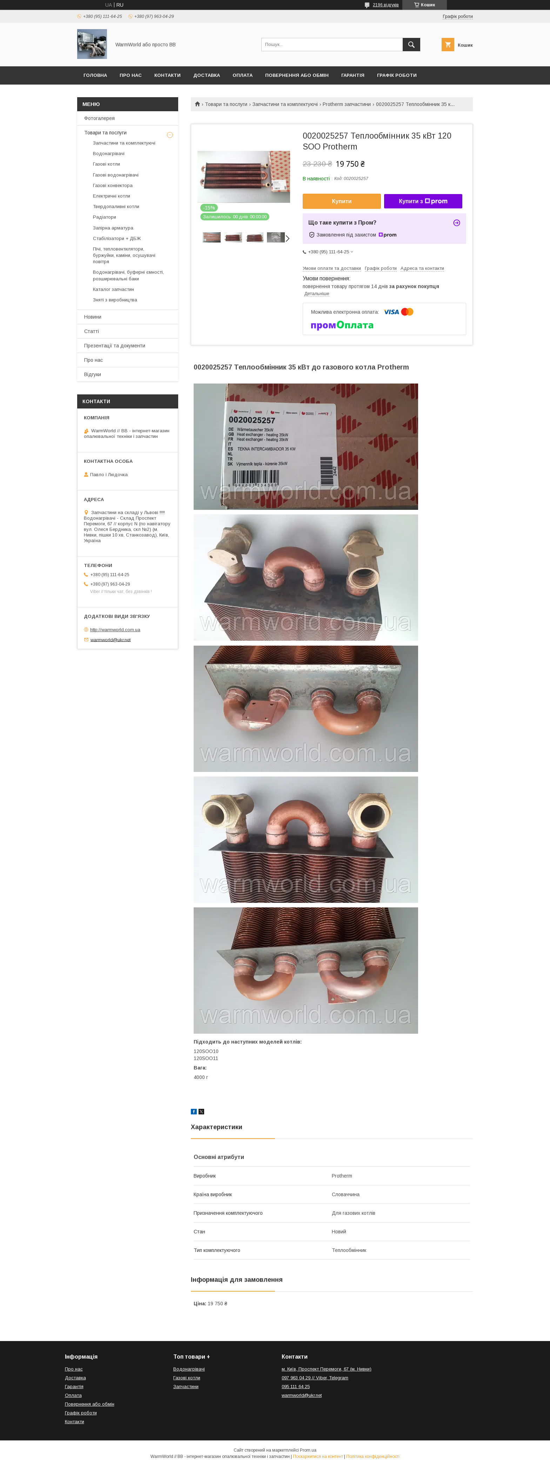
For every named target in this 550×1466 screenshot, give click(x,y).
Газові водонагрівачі (116, 175)
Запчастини (186, 1386)
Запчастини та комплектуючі (285, 104)
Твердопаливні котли (116, 206)
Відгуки (92, 374)
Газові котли (106, 164)
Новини (92, 317)
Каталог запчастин (113, 289)
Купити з (423, 201)
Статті (91, 331)
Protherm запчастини (347, 104)
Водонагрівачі (109, 153)
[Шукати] (411, 44)
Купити (342, 201)
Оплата (243, 75)
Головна (95, 75)
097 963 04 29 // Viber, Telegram (315, 1377)
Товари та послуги (226, 104)
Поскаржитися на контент (318, 1456)
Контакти (167, 75)
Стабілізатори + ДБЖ (117, 238)
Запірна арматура (113, 228)
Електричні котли (111, 196)
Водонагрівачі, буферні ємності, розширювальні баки (128, 275)
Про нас (131, 75)
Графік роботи (397, 75)
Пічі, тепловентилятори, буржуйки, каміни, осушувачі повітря (124, 255)
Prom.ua (308, 1450)
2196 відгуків (386, 4)
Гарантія (352, 75)
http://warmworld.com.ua (115, 629)
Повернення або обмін (297, 75)
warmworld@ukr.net (110, 639)
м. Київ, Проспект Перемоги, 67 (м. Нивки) (326, 1369)
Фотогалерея (99, 118)
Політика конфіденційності (373, 1456)
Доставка (206, 75)
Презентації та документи (114, 345)
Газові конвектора (113, 185)
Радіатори (104, 217)
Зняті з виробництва (115, 299)
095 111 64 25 (296, 1386)
